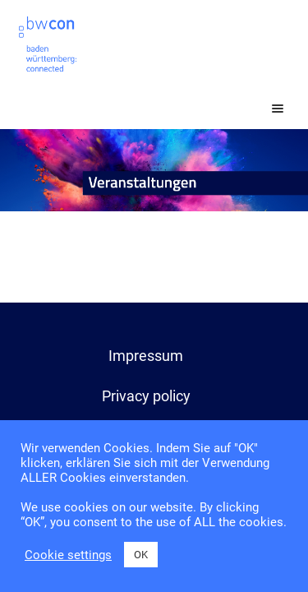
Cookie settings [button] (68, 555)
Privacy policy (146, 396)
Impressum (145, 355)
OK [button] (141, 554)
